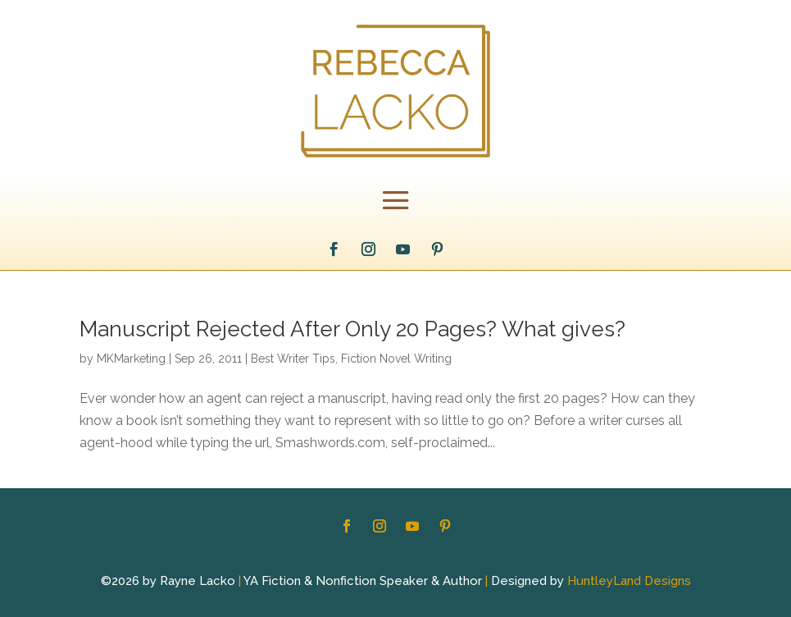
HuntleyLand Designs (629, 581)
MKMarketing (131, 358)
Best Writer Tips (293, 358)
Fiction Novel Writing (396, 358)
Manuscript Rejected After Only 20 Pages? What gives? (352, 329)
